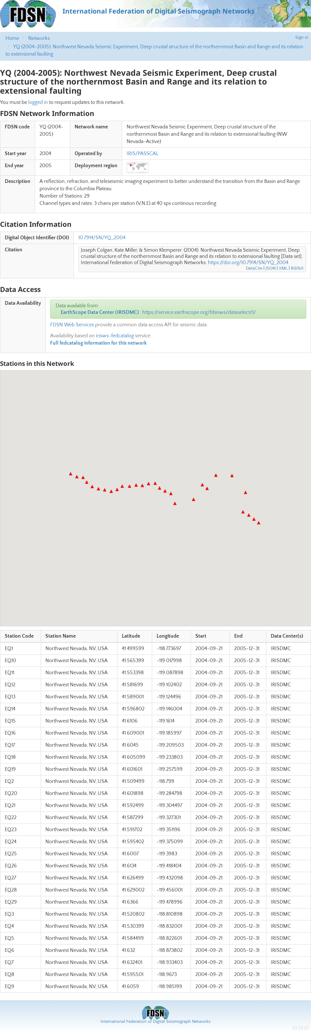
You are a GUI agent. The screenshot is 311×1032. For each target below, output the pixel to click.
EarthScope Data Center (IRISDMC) (100, 312)
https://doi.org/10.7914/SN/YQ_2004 (248, 263)
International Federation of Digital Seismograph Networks (155, 1021)
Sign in (301, 37)
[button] (259, 523)
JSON (271, 268)
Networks (39, 38)
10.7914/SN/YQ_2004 (101, 238)
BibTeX (297, 268)
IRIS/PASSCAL (142, 154)
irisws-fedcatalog (115, 336)
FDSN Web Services (72, 325)
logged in (38, 102)
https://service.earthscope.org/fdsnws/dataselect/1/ (199, 312)
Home (12, 38)
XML (283, 268)
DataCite (254, 268)
